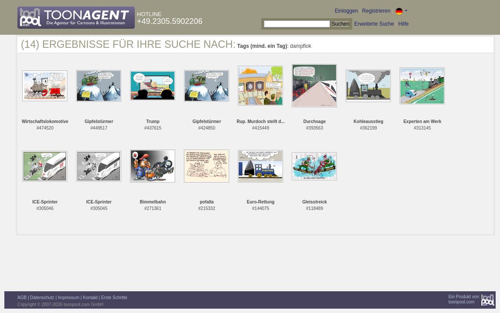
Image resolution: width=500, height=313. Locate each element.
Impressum (68, 297)
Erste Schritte (114, 297)
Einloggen (346, 11)
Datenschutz (42, 297)
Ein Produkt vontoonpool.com (463, 299)
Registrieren (376, 11)
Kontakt (90, 297)
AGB (22, 297)
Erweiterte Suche (374, 24)
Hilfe (403, 24)
